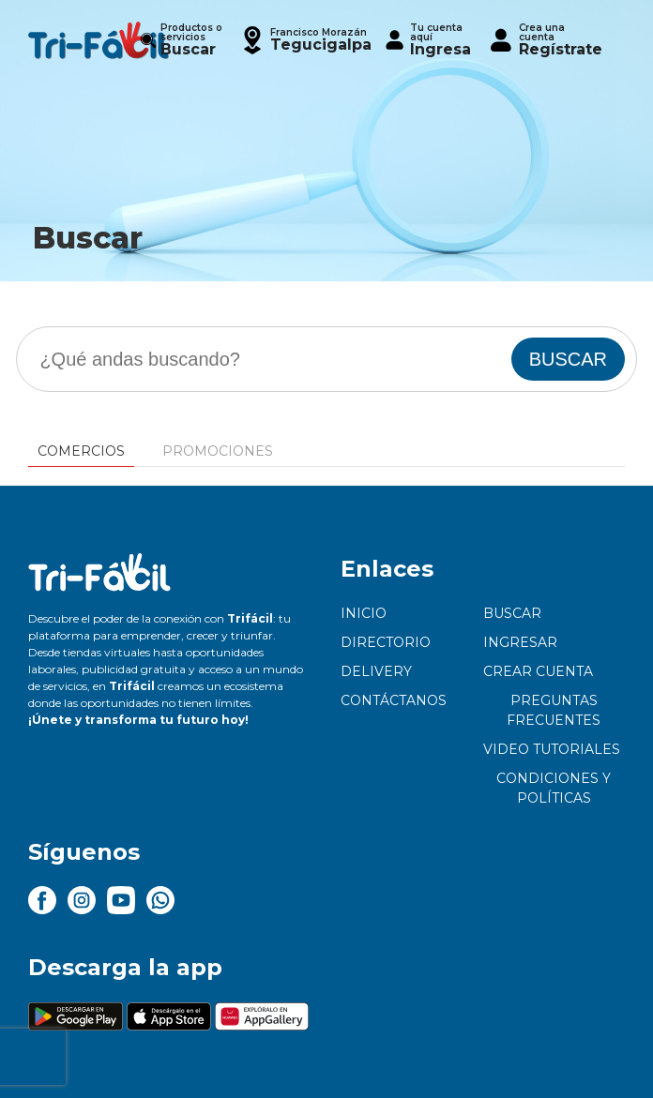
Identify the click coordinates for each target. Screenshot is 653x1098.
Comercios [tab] (81, 451)
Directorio (386, 642)
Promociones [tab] (217, 451)
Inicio (364, 613)
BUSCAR (568, 359)
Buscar (512, 613)
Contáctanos (394, 700)
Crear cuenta (538, 671)
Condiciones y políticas (553, 788)
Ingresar (520, 642)
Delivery (376, 671)
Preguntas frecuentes (553, 710)
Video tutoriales (551, 749)
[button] (305, 40)
